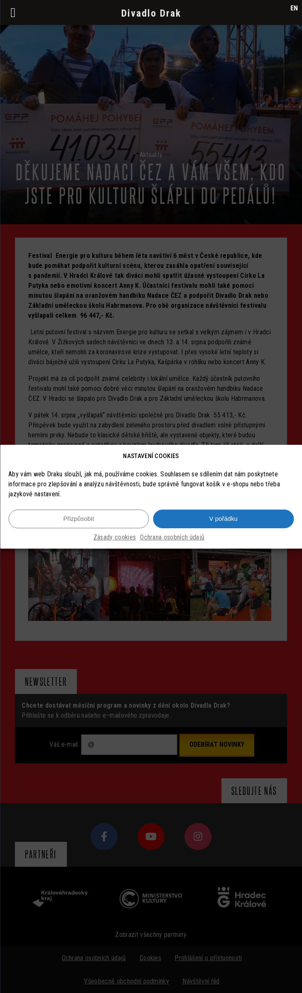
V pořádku (223, 518)
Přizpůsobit (78, 518)
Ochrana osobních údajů (172, 537)
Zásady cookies (114, 537)
